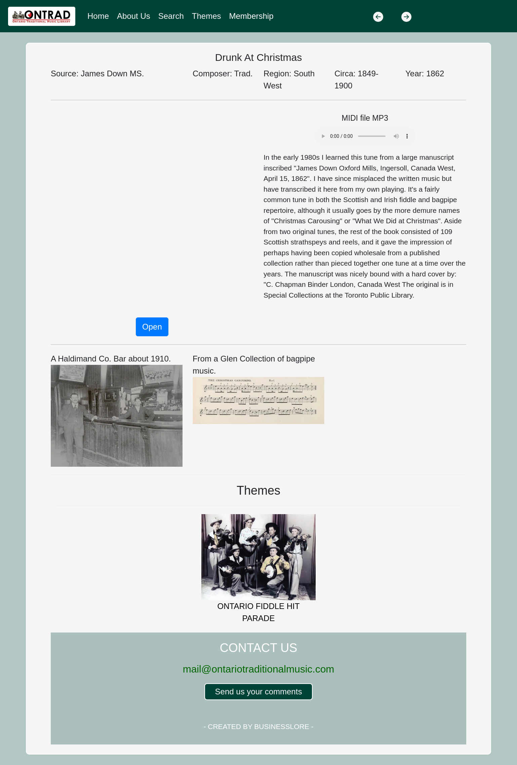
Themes (206, 16)
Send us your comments (258, 691)
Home (98, 16)
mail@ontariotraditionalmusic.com (258, 669)
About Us (133, 16)
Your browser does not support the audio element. (365, 136)
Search (171, 16)
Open (152, 326)
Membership (251, 16)
